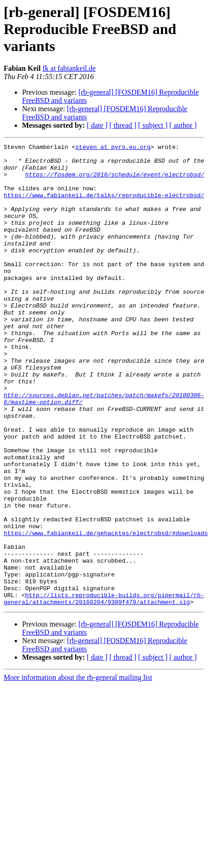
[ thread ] (122, 125)
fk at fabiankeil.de (69, 68)
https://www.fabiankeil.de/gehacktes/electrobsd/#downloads (106, 611)
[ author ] (183, 125)
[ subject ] (153, 125)
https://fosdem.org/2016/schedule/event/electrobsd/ (114, 181)
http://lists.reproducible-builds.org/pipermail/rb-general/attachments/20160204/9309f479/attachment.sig (104, 690)
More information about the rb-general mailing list (78, 770)
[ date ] (97, 125)
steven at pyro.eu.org (113, 148)
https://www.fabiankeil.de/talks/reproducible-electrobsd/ (104, 206)
